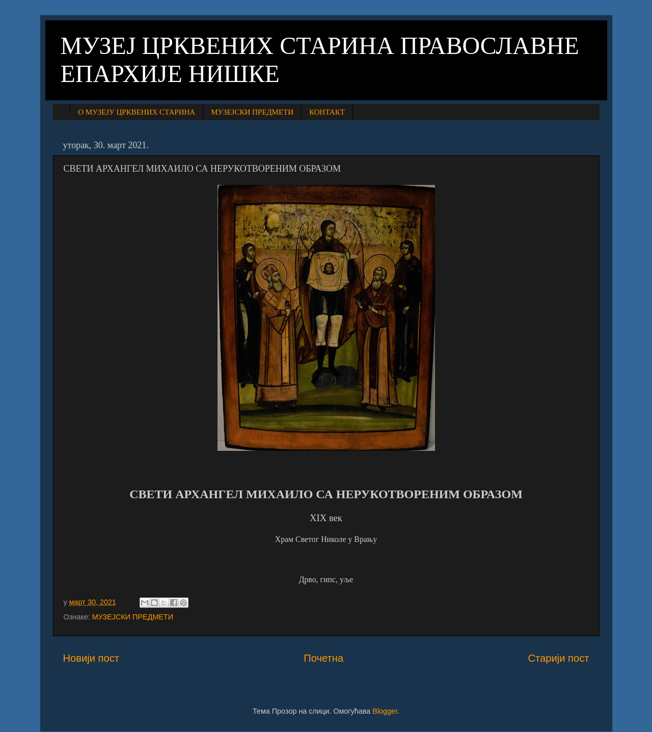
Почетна (323, 658)
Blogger (384, 711)
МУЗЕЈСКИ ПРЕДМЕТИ (252, 112)
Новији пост (91, 658)
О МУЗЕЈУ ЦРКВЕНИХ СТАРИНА (136, 112)
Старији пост (558, 658)
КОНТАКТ (327, 112)
